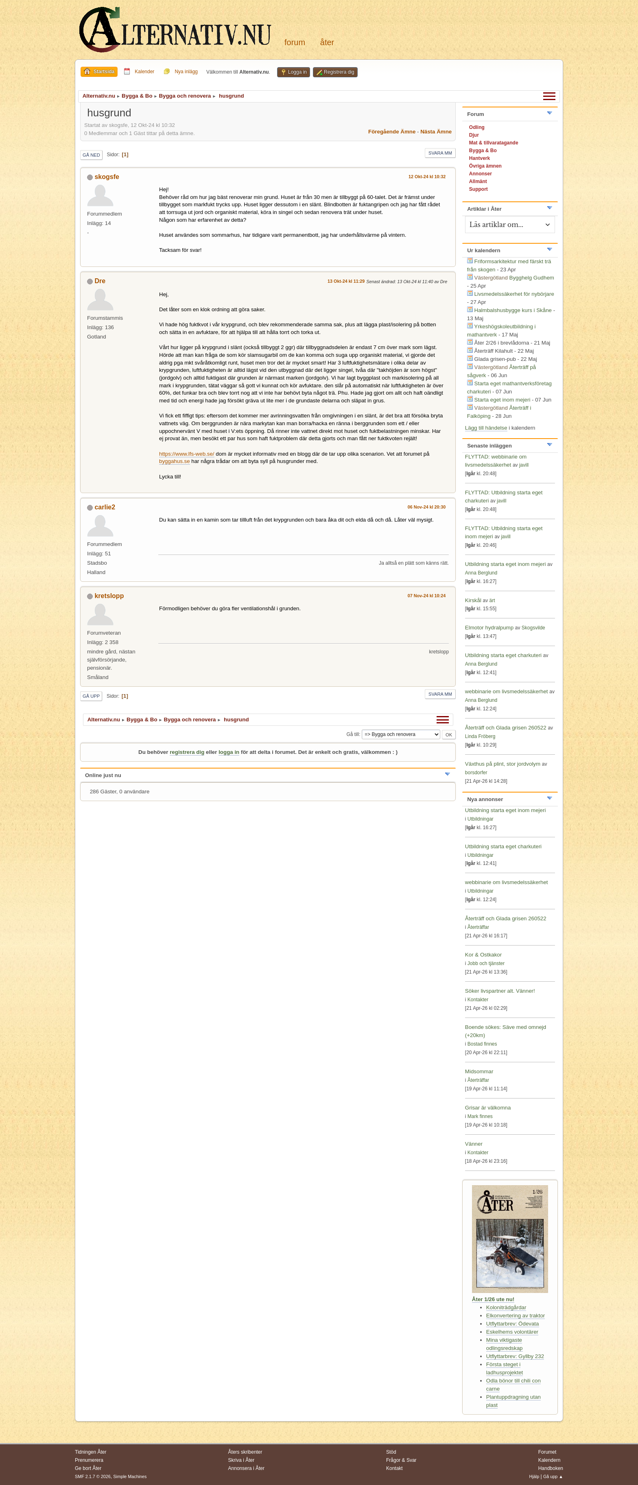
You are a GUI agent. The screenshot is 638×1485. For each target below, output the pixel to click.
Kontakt (394, 1468)
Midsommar (479, 1071)
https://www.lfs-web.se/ (186, 454)
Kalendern (549, 1460)
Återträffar (478, 927)
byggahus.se (174, 461)
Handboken (550, 1468)
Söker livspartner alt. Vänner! (500, 991)
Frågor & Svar (401, 1460)
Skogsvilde (533, 628)
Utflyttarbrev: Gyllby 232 (515, 1356)
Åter (327, 42)
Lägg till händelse (486, 428)
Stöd (391, 1452)
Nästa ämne (436, 132)
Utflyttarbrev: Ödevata (512, 1324)
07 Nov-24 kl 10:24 (427, 595)
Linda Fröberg (480, 736)
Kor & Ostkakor (483, 955)
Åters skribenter (245, 1452)
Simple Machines (129, 1476)
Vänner (474, 1144)
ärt (492, 600)
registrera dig (187, 752)
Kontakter (478, 999)
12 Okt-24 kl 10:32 (427, 176)
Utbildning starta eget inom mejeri (505, 564)
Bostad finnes (482, 1044)
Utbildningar (481, 819)
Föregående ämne (391, 132)
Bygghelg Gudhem (531, 278)
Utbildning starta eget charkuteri (503, 655)
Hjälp (534, 1476)
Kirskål (473, 600)
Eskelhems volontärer (512, 1332)
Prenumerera (89, 1460)
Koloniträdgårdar (506, 1307)
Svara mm (440, 153)
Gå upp (91, 696)
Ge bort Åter (88, 1468)
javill (524, 465)
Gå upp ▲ (553, 1476)
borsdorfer (476, 772)
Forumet (547, 1452)
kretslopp (109, 595)
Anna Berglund (481, 573)
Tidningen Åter (91, 1452)
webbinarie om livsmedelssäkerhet (506, 691)
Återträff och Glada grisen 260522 (505, 728)
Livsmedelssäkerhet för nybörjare (514, 294)
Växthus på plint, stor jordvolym (502, 764)
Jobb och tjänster (486, 963)
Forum (294, 42)
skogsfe (106, 176)
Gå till (352, 734)
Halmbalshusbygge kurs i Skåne (513, 310)
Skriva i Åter (241, 1460)
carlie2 (104, 507)
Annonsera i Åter (246, 1468)
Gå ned (91, 155)
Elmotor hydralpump (490, 628)
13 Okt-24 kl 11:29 (346, 281)
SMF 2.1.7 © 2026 (93, 1476)
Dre (99, 280)
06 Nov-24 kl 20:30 (427, 506)
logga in (228, 752)
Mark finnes (480, 1116)
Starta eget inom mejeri (502, 400)
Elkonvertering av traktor (515, 1315)
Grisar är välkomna (488, 1108)
